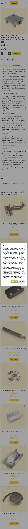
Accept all (14, 281)
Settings (21, 281)
